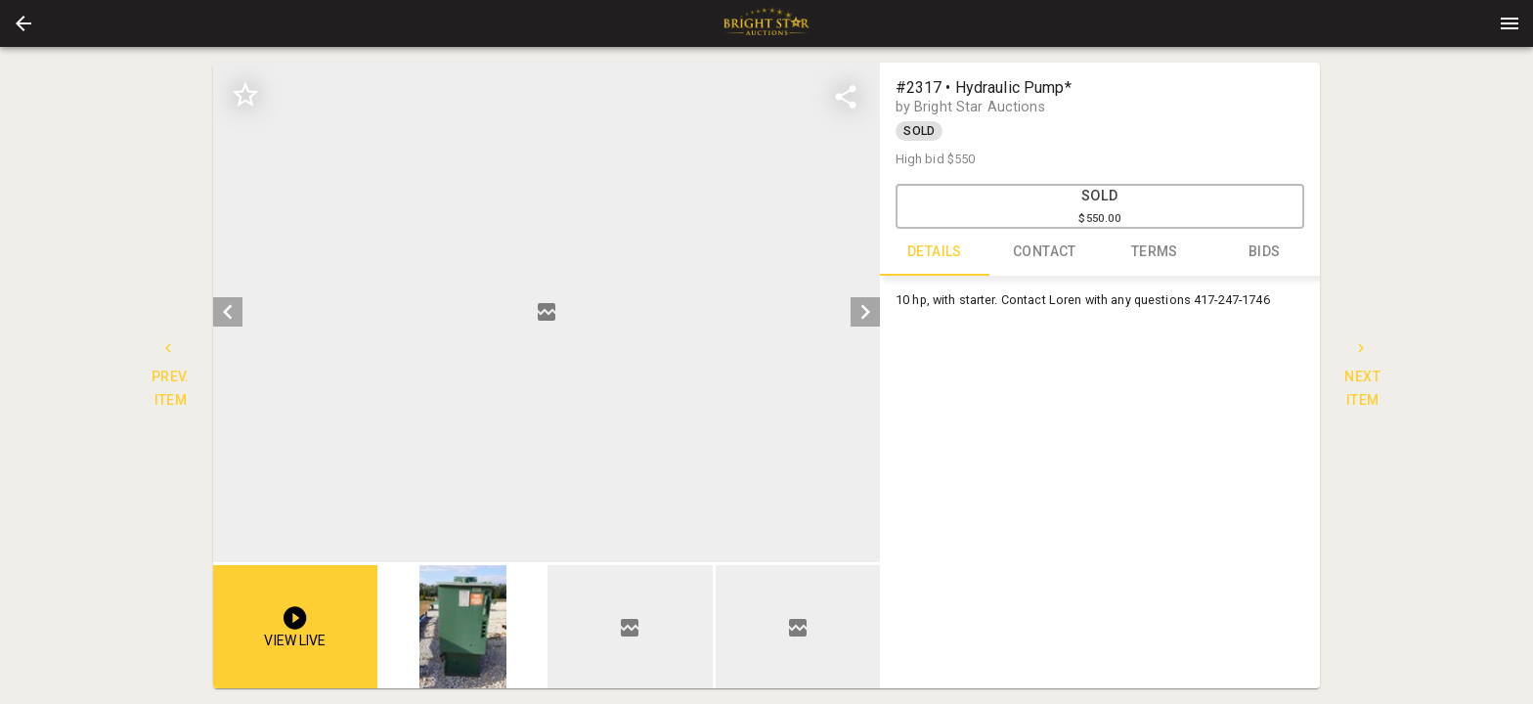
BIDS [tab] (1264, 252)
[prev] (227, 312)
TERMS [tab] (1155, 252)
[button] (23, 23)
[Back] (23, 23)
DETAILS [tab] (935, 252)
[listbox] (546, 312)
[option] (546, 312)
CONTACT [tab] (1044, 252)
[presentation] (766, 23)
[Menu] (1509, 23)
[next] (865, 312)
